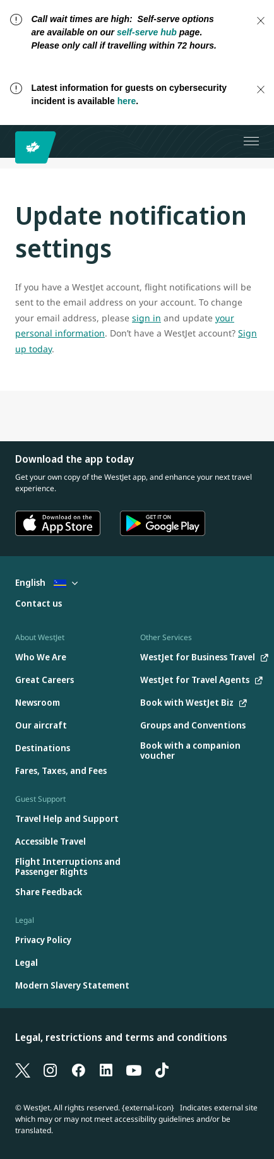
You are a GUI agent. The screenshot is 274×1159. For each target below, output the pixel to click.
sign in (146, 318)
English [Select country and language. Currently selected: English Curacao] (46, 582)
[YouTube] (133, 1069)
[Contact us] (38, 604)
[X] (22, 1069)
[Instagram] (50, 1069)
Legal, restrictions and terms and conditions (121, 1037)
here (126, 101)
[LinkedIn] (106, 1069)
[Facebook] (78, 1069)
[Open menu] (251, 141)
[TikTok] (161, 1069)
